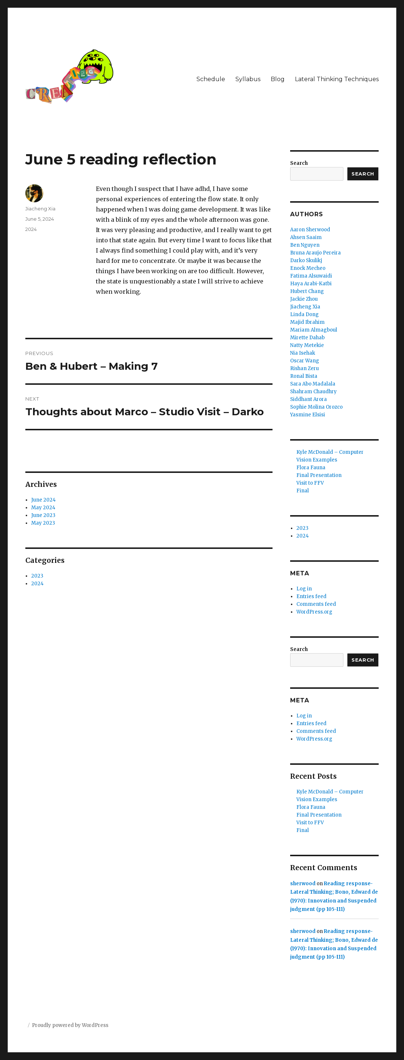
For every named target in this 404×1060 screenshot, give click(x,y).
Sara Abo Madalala (312, 384)
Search (299, 163)
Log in (304, 589)
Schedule (210, 79)
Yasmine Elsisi (307, 415)
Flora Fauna (310, 467)
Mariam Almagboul (313, 330)
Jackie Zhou (304, 299)
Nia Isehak (302, 353)
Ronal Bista (303, 376)
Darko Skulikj (306, 260)
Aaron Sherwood (310, 230)
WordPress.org (314, 612)
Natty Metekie (307, 345)
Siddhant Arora (308, 399)
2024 (31, 229)
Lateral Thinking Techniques (337, 79)
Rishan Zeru (304, 368)
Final (302, 491)
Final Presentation (319, 475)
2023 (37, 576)
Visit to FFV (310, 483)
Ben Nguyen (305, 245)
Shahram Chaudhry (313, 391)
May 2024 (43, 507)
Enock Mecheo (307, 268)
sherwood (302, 883)
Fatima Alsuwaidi (311, 276)
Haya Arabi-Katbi (311, 284)
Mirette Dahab (307, 337)
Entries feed (311, 596)
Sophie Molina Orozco (316, 407)
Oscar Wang (304, 361)
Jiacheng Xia (40, 208)
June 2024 (43, 500)
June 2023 (43, 515)
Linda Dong (304, 314)
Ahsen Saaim (306, 237)
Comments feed (316, 604)
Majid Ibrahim (307, 322)
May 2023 (43, 523)
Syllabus (247, 79)
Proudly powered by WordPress (70, 1025)
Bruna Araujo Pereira (315, 253)
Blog (278, 79)
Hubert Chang (307, 291)
